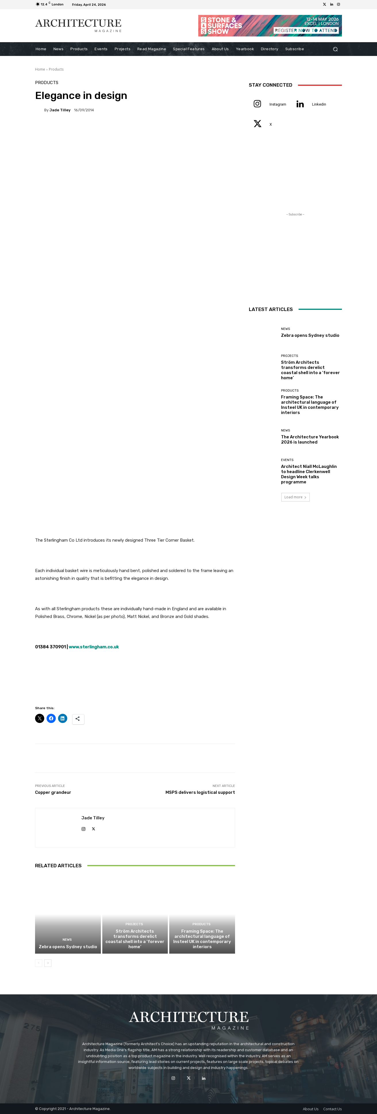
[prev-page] (38, 963)
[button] (335, 49)
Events (287, 460)
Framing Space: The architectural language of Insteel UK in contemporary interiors (202, 939)
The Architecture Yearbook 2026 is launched (310, 439)
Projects (134, 924)
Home (40, 69)
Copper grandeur (53, 792)
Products (56, 69)
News (67, 939)
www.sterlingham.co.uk (94, 647)
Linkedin (319, 104)
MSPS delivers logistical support (200, 792)
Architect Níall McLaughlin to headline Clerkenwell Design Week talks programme (309, 474)
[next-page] (47, 963)
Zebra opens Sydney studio (68, 946)
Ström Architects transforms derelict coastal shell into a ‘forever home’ (134, 939)
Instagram (278, 104)
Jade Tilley (59, 110)
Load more (295, 497)
